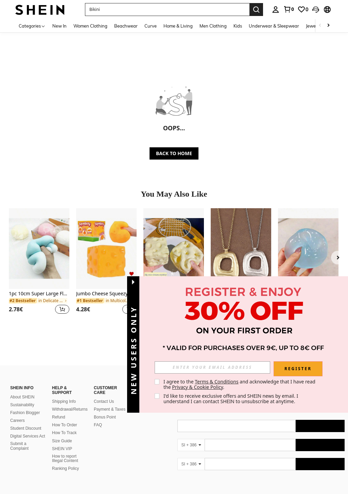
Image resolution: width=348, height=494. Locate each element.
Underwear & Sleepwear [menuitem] (274, 26)
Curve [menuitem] (150, 26)
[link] (288, 9)
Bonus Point (105, 409)
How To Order (64, 416)
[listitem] (39, 265)
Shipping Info (64, 393)
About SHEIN (22, 388)
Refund (58, 409)
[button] (316, 9)
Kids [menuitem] (237, 26)
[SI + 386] (191, 437)
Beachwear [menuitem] (126, 26)
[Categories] (32, 25)
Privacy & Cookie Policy (197, 387)
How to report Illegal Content (65, 450)
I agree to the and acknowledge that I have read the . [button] (240, 384)
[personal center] (276, 9)
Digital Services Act (27, 428)
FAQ (98, 416)
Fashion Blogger (25, 404)
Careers (17, 412)
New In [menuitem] (59, 26)
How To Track (64, 424)
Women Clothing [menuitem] (90, 26)
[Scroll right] (328, 25)
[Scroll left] (320, 25)
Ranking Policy (65, 460)
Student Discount (25, 420)
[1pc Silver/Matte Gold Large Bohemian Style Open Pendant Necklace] (241, 248)
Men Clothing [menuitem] (213, 26)
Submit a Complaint (19, 438)
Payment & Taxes (109, 401)
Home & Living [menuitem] (178, 26)
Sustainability (22, 396)
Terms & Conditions (217, 381)
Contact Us (104, 393)
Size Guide (62, 432)
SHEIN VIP (62, 440)
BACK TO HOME (174, 153)
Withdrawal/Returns (70, 401)
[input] (212, 367)
